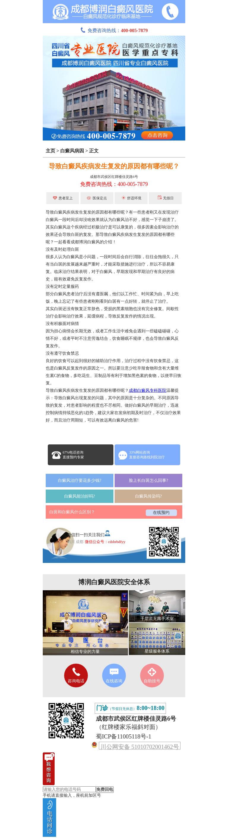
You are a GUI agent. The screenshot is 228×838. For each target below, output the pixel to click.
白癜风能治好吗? (79, 496)
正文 (94, 150)
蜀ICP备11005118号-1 (123, 736)
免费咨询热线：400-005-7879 (114, 184)
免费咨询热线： (114, 30)
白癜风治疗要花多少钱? (79, 480)
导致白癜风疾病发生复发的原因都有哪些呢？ (114, 166)
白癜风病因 (72, 150)
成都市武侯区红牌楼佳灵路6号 (114, 177)
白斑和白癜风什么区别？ (72, 512)
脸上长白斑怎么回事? (148, 480)
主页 (50, 150)
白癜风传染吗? (148, 496)
